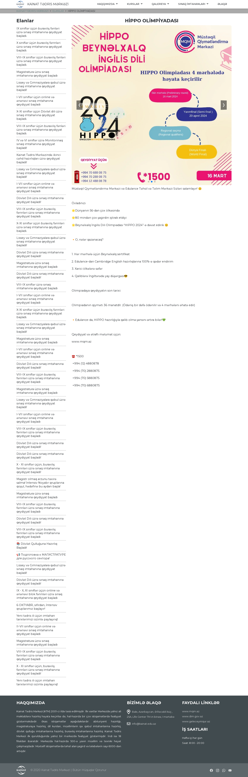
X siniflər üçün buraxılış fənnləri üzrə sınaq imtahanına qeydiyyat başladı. (39, 46)
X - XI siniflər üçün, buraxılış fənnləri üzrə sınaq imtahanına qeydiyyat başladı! (38, 468)
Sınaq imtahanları (193, 4)
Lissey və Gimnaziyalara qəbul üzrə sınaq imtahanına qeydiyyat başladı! (40, 86)
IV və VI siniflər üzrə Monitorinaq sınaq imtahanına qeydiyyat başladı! (39, 144)
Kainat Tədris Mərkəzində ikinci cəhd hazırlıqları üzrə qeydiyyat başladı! (38, 158)
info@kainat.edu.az (144, 723)
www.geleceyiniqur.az (196, 721)
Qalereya (160, 4)
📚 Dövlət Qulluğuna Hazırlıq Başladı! (36, 545)
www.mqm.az (190, 711)
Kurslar (134, 4)
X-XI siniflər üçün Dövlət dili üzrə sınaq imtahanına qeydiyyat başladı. (39, 115)
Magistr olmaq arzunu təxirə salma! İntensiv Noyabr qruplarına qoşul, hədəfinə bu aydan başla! (40, 482)
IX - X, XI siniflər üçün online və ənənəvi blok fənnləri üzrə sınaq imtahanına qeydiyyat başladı (39, 594)
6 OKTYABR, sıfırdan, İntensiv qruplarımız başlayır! (36, 606)
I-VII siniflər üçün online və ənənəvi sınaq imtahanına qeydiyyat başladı (35, 100)
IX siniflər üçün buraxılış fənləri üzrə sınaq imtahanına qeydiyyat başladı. (39, 32)
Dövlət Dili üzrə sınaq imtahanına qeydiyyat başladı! (40, 200)
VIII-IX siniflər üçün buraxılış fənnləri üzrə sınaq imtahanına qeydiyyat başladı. (38, 212)
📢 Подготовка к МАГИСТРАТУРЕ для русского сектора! (41, 556)
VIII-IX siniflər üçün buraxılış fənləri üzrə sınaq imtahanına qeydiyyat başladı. (40, 61)
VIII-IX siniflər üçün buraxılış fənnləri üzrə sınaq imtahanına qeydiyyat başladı (38, 378)
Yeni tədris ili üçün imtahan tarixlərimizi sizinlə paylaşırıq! (37, 617)
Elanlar (58, 10)
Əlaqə (222, 4)
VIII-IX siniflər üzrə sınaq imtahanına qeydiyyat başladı (37, 286)
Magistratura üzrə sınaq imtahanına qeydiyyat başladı (37, 73)
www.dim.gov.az (192, 716)
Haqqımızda (107, 4)
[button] (148, 181)
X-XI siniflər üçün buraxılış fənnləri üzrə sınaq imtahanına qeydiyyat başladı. (40, 227)
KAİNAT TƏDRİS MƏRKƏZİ (48, 4)
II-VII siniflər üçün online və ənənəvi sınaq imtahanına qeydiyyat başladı (35, 630)
